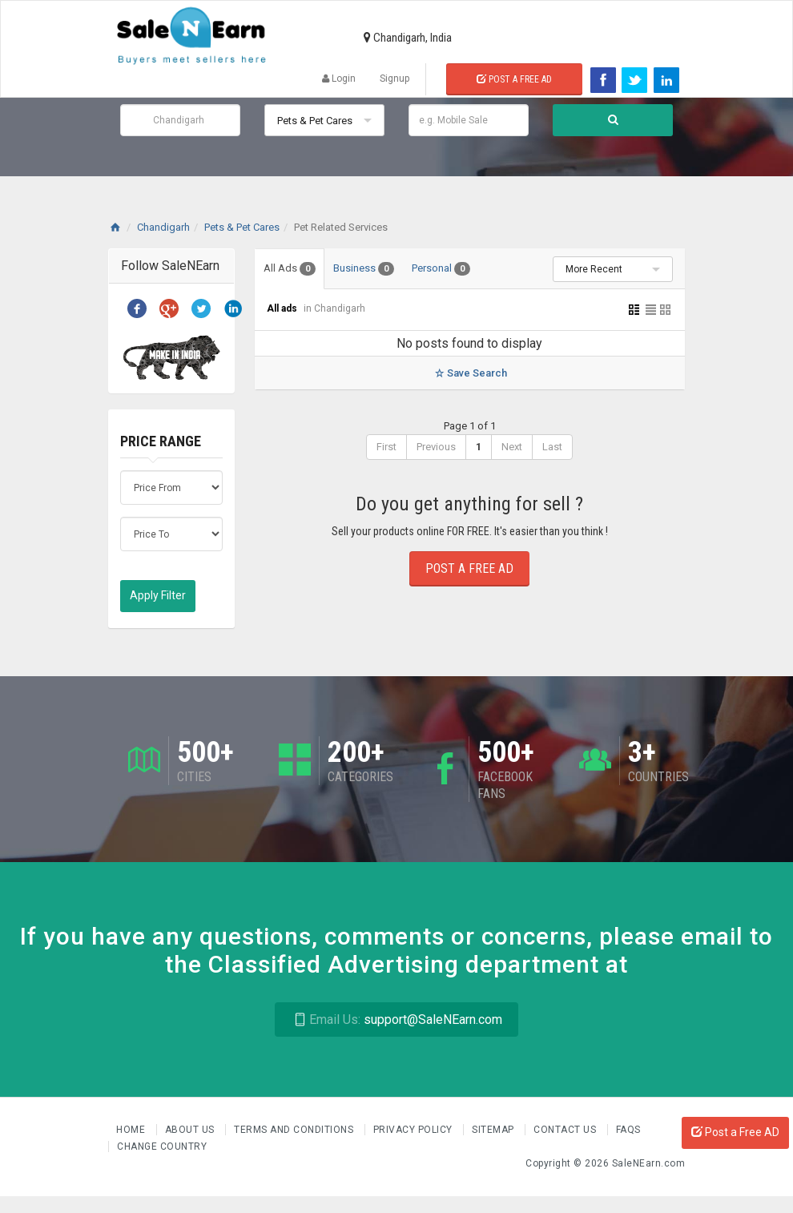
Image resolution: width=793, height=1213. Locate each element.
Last (552, 447)
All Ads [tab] (290, 269)
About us (191, 1129)
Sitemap (494, 1129)
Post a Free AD (735, 1132)
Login (339, 78)
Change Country (162, 1146)
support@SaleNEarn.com (396, 1019)
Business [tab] (363, 269)
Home (132, 1129)
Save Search (470, 373)
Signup (394, 78)
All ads (283, 308)
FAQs (628, 1129)
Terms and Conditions (295, 1129)
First (386, 447)
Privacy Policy (414, 1129)
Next (511, 447)
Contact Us (566, 1129)
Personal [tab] (441, 269)
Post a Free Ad (514, 79)
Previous (436, 447)
